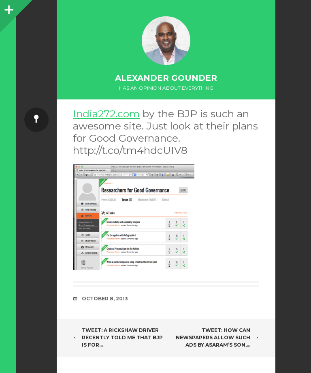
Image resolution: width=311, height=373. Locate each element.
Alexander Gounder (166, 78)
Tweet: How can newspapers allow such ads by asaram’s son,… (217, 337)
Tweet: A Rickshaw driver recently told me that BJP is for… (118, 337)
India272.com (106, 114)
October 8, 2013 (105, 298)
